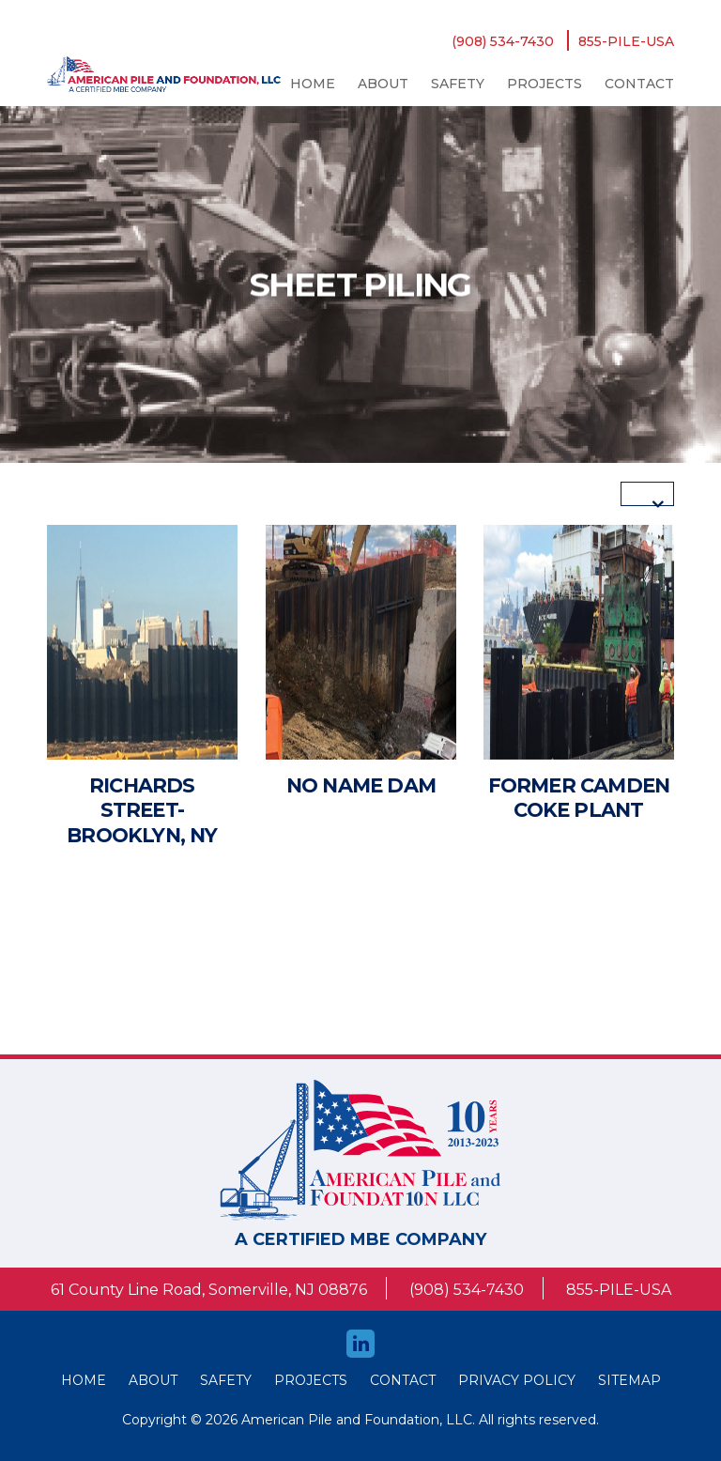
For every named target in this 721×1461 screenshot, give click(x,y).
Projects (544, 83)
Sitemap (629, 1380)
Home (312, 83)
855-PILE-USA (626, 41)
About (383, 83)
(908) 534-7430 (503, 41)
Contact (639, 83)
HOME (83, 1380)
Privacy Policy (516, 1380)
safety (457, 83)
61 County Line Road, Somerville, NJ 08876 (209, 1290)
